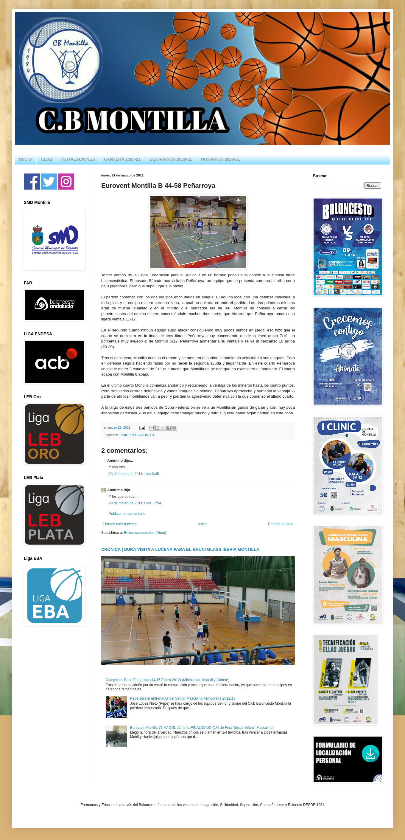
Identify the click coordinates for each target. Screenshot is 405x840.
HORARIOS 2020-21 (220, 159)
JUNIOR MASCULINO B (136, 435)
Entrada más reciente (120, 524)
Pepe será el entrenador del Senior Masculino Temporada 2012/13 (182, 698)
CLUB (46, 159)
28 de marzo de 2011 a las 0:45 (134, 474)
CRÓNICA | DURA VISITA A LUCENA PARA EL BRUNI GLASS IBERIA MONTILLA (180, 549)
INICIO (25, 159)
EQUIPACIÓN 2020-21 (170, 159)
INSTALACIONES (78, 159)
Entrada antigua (280, 524)
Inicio (202, 524)
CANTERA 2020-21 (122, 159)
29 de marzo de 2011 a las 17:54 (135, 503)
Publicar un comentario (127, 514)
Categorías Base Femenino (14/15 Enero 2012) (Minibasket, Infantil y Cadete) (167, 680)
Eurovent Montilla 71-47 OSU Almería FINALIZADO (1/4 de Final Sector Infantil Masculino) (202, 728)
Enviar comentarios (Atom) (145, 533)
